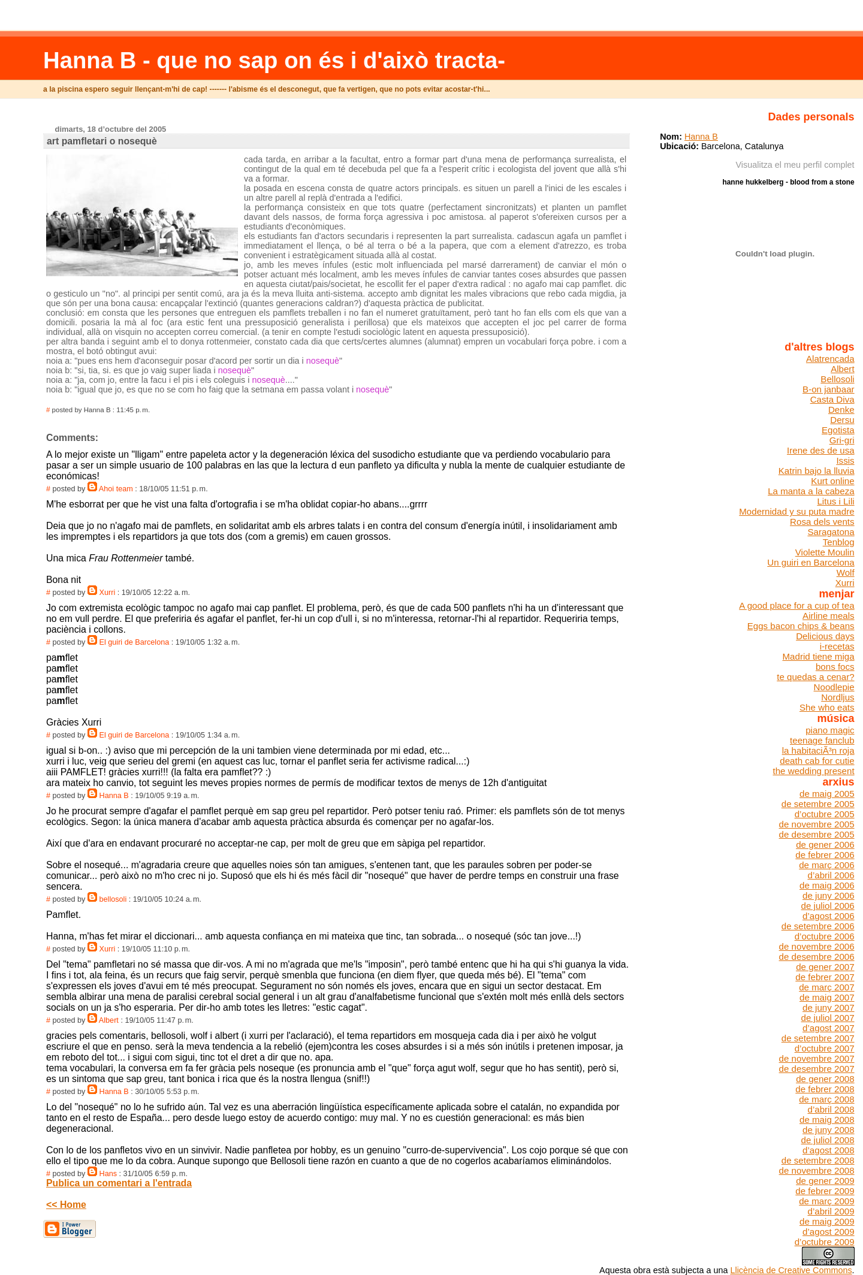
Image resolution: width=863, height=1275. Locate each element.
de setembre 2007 (818, 1038)
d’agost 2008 (828, 1150)
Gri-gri (842, 440)
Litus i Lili (835, 501)
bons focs (835, 666)
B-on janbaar (828, 389)
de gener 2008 (825, 1079)
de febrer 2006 (824, 855)
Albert (109, 1020)
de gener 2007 (825, 967)
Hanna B (114, 795)
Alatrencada (830, 359)
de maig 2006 (827, 885)
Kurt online (832, 481)
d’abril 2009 (830, 1211)
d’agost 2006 (828, 916)
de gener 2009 (825, 1181)
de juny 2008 (828, 1130)
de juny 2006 (828, 895)
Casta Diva (832, 399)
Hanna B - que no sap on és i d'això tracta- (274, 60)
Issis (845, 460)
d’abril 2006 (830, 875)
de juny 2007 (828, 1007)
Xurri (107, 592)
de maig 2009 (827, 1221)
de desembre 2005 (817, 834)
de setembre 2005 (818, 804)
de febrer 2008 (824, 1089)
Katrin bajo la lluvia (816, 471)
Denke (841, 409)
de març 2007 (826, 987)
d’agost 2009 (828, 1231)
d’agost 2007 (828, 1028)
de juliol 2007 (828, 1018)
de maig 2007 (827, 997)
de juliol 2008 (828, 1140)
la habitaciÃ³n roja (818, 750)
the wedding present (814, 771)
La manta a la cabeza (811, 491)
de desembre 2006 (817, 956)
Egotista (838, 430)
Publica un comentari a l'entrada (119, 1183)
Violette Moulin (825, 552)
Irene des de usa (821, 450)
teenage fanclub (822, 740)
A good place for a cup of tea (796, 605)
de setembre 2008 (818, 1160)
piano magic (829, 730)
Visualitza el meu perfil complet (795, 165)
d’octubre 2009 (825, 1242)
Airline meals (828, 616)
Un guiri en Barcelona (810, 562)
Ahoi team (116, 489)
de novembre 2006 (817, 946)
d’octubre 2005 (825, 814)
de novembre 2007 (817, 1058)
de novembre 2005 (817, 824)
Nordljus (837, 697)
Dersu (842, 420)
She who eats (827, 707)
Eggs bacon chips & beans (801, 626)
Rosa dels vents (822, 521)
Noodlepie (834, 687)
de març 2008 (826, 1099)
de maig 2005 (827, 793)
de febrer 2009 (824, 1191)
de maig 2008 (827, 1119)
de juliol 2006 (828, 906)
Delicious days (825, 636)
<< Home (66, 1205)
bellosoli (113, 899)
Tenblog (839, 542)
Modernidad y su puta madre (796, 511)
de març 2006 (826, 865)
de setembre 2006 (818, 926)
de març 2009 (826, 1201)
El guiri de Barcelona (134, 642)
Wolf (846, 572)
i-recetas (837, 646)
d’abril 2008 (830, 1109)
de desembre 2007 (817, 1068)
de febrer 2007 (824, 977)
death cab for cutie (817, 761)
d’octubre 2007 (825, 1048)
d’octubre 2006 (825, 936)
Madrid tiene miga (819, 656)
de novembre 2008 (817, 1170)
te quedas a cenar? (815, 677)
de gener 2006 (825, 844)
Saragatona (830, 532)
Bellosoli (837, 379)
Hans (108, 1174)
